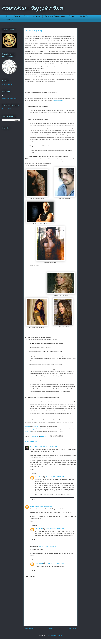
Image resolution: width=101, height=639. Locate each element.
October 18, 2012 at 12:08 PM (55, 528)
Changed (17, 16)
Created (26, 16)
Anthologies (9, 20)
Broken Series (43, 429)
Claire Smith (28, 431)
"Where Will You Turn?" (57, 100)
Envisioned (72, 16)
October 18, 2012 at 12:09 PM (55, 563)
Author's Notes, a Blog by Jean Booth (32, 8)
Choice (7, 16)
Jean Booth (39, 477)
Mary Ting (27, 426)
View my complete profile (9, 98)
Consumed (36, 16)
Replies (34, 473)
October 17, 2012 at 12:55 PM (48, 446)
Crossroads (35, 426)
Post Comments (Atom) (55, 635)
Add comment (30, 576)
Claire (32, 506)
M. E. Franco (34, 446)
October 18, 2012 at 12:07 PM (55, 477)
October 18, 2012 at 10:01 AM (48, 546)
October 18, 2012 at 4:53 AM (43, 506)
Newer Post (29, 629)
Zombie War (84, 16)
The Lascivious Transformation (55, 16)
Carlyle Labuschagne (30, 429)
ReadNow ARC (6, 109)
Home (51, 629)
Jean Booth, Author (7, 84)
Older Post (72, 629)
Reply (32, 469)
